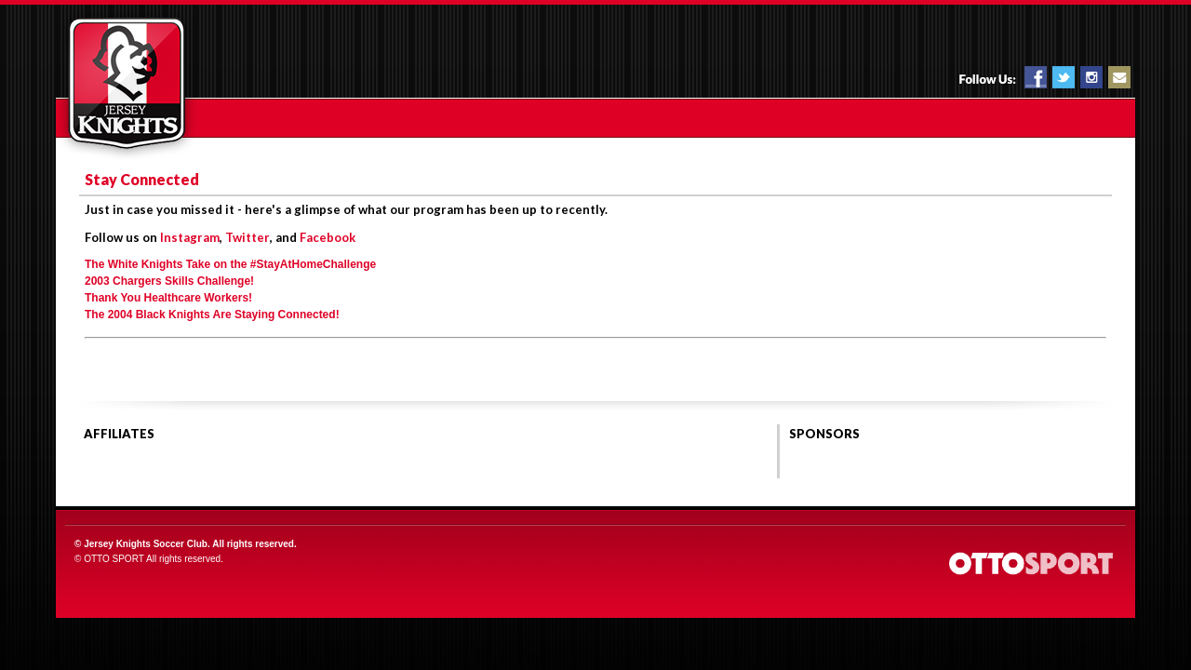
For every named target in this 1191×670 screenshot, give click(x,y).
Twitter (247, 237)
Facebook (327, 237)
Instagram (190, 237)
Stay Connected (142, 179)
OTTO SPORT (114, 559)
